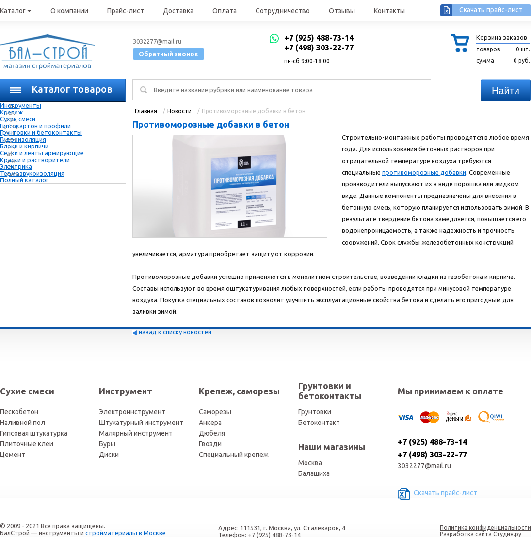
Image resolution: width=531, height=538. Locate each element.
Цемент (12, 454)
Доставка (178, 11)
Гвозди (210, 444)
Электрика (16, 166)
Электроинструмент (132, 412)
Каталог (16, 11)
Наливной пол (22, 422)
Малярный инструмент (136, 433)
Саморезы (215, 412)
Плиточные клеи (26, 444)
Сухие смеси (17, 118)
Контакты (389, 11)
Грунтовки (314, 412)
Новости (179, 111)
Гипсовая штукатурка (33, 433)
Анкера (210, 422)
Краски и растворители (35, 159)
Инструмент (125, 391)
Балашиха (314, 473)
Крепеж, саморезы (239, 391)
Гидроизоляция (23, 139)
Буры (107, 444)
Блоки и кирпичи (24, 146)
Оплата (224, 11)
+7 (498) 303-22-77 (319, 47)
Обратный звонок (168, 53)
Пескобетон (19, 412)
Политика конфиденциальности (485, 527)
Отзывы (342, 11)
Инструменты (20, 105)
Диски (109, 454)
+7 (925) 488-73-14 (319, 37)
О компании (69, 11)
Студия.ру (507, 534)
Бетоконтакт (319, 422)
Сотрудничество (283, 11)
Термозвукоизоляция (32, 173)
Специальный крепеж (234, 454)
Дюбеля (212, 433)
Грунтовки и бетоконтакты (41, 132)
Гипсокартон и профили (35, 125)
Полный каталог (24, 180)
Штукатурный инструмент (141, 422)
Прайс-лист (125, 11)
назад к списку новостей (175, 331)
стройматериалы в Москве (125, 532)
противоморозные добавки (424, 172)
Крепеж (11, 112)
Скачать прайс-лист (491, 10)
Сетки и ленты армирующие (42, 152)
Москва (310, 463)
